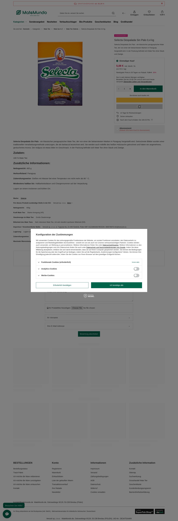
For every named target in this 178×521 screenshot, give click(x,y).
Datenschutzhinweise (110, 245)
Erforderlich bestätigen (62, 285)
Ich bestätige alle (116, 285)
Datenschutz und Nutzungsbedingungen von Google (105, 247)
